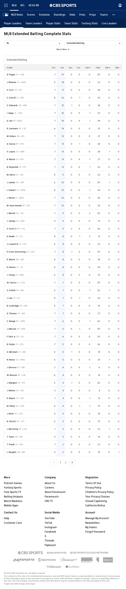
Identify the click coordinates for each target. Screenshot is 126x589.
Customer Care (13, 523)
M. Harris (11, 174)
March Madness (13, 501)
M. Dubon (11, 136)
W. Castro (11, 282)
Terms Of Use (93, 483)
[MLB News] (17, 15)
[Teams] (104, 15)
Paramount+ (52, 496)
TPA (98, 68)
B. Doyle (11, 344)
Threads (49, 540)
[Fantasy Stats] (90, 23)
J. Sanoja (11, 221)
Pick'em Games (13, 483)
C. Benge (11, 321)
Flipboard (50, 545)
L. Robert (11, 190)
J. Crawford (12, 244)
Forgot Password (95, 531)
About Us (50, 483)
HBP (107, 68)
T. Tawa (10, 436)
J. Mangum (12, 382)
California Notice (95, 505)
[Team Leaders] (33, 23)
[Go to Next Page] (72, 462)
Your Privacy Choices (97, 496)
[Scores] (31, 15)
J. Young (11, 275)
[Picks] (82, 15)
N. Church (11, 421)
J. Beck (10, 413)
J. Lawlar (11, 182)
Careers (49, 487)
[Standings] (59, 15)
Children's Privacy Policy (99, 492)
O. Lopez (11, 151)
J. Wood (10, 197)
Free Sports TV (12, 492)
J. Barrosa (11, 367)
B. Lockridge (13, 305)
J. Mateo (11, 390)
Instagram (51, 527)
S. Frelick (11, 290)
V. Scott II (11, 228)
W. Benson (12, 375)
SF (78, 68)
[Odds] (72, 15)
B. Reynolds (12, 167)
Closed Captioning (96, 501)
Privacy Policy (93, 487)
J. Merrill (11, 213)
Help (6, 518)
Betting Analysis (13, 496)
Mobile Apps (11, 505)
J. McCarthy (12, 429)
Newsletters (92, 523)
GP (53, 68)
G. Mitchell (12, 352)
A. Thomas (12, 313)
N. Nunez (11, 359)
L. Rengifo (11, 452)
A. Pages (11, 74)
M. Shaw (11, 406)
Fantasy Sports (12, 487)
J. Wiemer (11, 82)
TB (62, 68)
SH (70, 68)
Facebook (50, 531)
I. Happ (10, 113)
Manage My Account (97, 518)
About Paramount (55, 492)
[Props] (92, 15)
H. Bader (11, 236)
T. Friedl (10, 444)
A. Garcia (11, 143)
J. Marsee (11, 328)
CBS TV (49, 501)
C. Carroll (11, 97)
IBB (117, 68)
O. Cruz (10, 90)
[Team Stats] (71, 23)
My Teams (91, 527)
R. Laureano (12, 128)
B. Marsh (11, 159)
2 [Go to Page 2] (65, 462)
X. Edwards (12, 105)
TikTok (48, 523)
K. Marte (11, 259)
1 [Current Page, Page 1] (60, 462)
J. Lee (9, 298)
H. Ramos (11, 267)
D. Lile (9, 120)
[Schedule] (44, 15)
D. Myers (11, 398)
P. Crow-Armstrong (16, 251)
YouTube (50, 518)
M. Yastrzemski (14, 205)
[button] (114, 15)
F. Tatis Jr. (11, 336)
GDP (87, 68)
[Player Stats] (53, 23)
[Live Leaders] (109, 23)
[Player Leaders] (12, 23)
